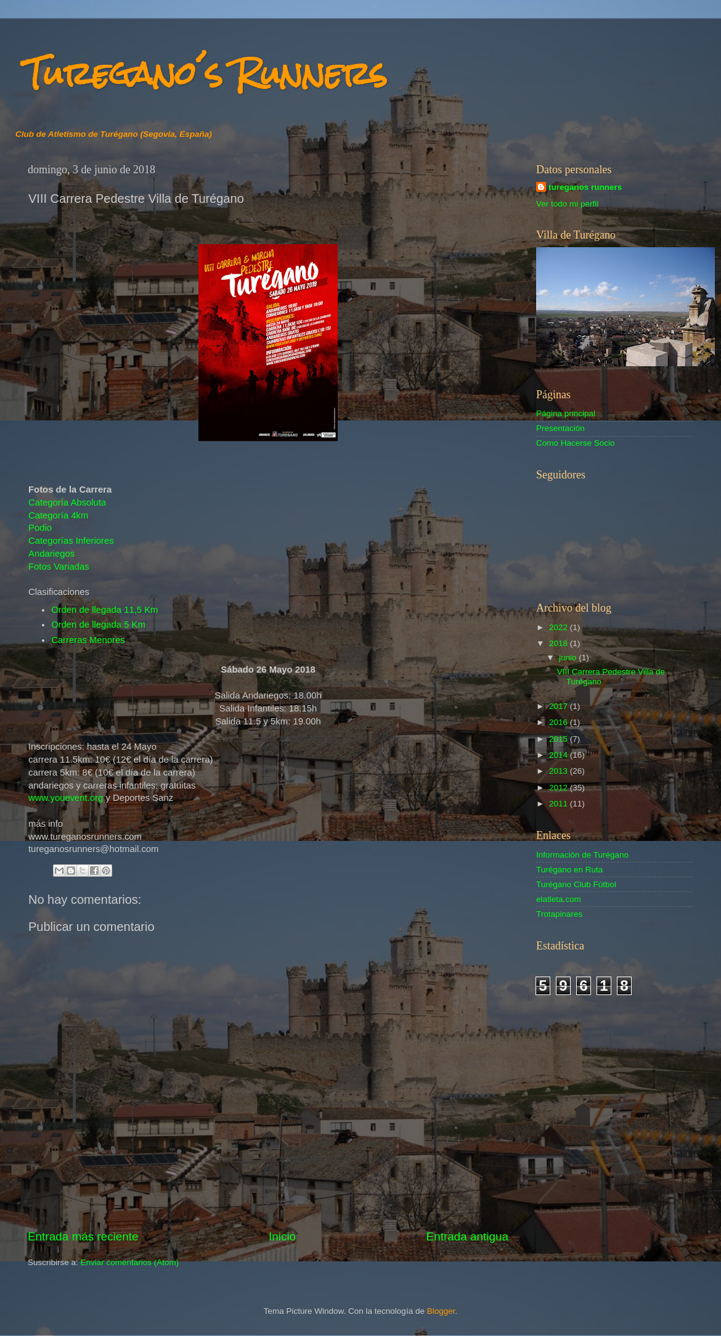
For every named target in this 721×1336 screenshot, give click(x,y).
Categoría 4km (58, 515)
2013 (559, 771)
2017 (559, 706)
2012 (559, 787)
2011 (559, 803)
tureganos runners (585, 187)
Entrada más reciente (83, 1236)
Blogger (441, 1311)
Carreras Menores (88, 640)
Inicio (282, 1236)
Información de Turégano (582, 854)
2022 (559, 627)
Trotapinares (559, 914)
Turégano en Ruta (569, 869)
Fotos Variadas (58, 567)
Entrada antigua (467, 1236)
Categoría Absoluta (67, 502)
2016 (559, 722)
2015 (559, 739)
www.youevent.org (65, 798)
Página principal (565, 413)
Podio (40, 528)
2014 (559, 755)
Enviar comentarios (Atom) (130, 1262)
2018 (559, 643)
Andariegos (51, 554)
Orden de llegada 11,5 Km (104, 610)
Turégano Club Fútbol (576, 884)
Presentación (560, 428)
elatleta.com (558, 899)
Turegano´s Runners (206, 74)
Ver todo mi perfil (567, 203)
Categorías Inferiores (71, 541)
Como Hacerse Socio (575, 443)
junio (569, 657)
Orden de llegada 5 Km (98, 624)
